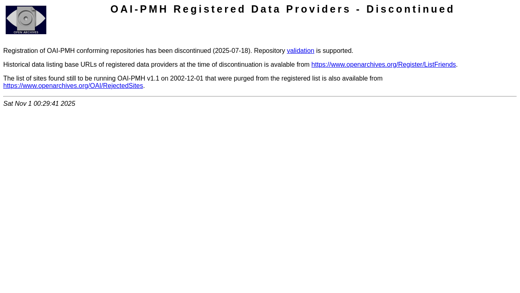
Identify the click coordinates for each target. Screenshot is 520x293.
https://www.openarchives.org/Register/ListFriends (384, 64)
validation (300, 50)
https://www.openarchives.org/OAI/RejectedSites (73, 85)
